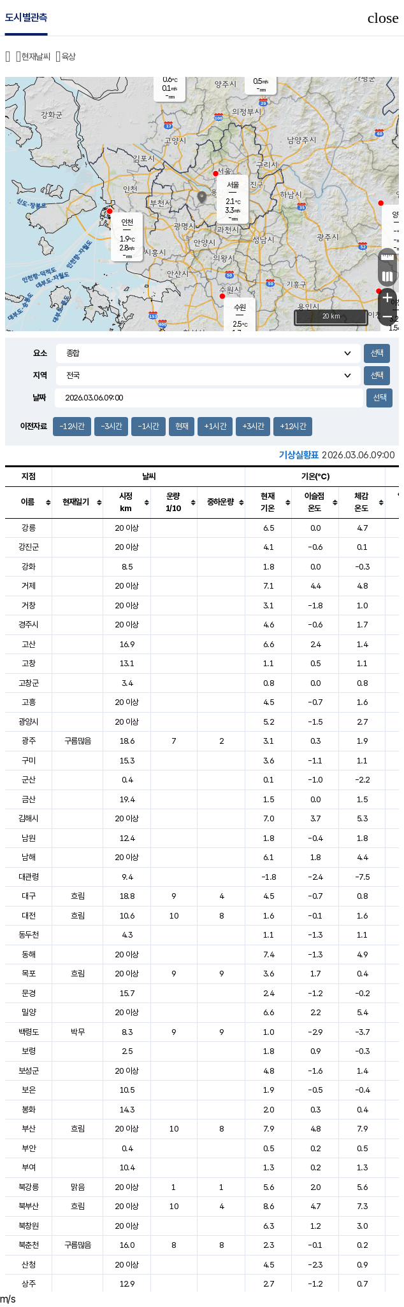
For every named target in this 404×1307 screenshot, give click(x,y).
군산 (28, 779)
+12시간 (293, 426)
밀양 (28, 1012)
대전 (28, 915)
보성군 (28, 1071)
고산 (28, 644)
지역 (40, 375)
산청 (28, 1264)
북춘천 (28, 1245)
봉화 (28, 1109)
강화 (28, 566)
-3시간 (111, 426)
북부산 (28, 1206)
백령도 (28, 1032)
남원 (28, 838)
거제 (28, 586)
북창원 (28, 1226)
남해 (28, 857)
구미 (28, 760)
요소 (40, 353)
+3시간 (253, 426)
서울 (232, 185)
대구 (28, 896)
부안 (28, 1148)
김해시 (28, 818)
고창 (28, 663)
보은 (28, 1090)
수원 (239, 307)
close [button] (383, 17)
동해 (28, 954)
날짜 (39, 397)
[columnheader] (28, 502)
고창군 (28, 683)
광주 (28, 741)
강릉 (28, 528)
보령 (28, 1051)
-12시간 (72, 426)
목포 (28, 973)
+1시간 (215, 426)
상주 (28, 1284)
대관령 (28, 877)
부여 (28, 1167)
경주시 (28, 624)
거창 (28, 605)
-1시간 (148, 426)
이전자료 (33, 426)
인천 (127, 222)
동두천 (28, 935)
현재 (182, 426)
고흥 (28, 702)
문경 (28, 993)
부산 (28, 1128)
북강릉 (28, 1187)
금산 (28, 799)
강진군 (28, 547)
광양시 (28, 722)
